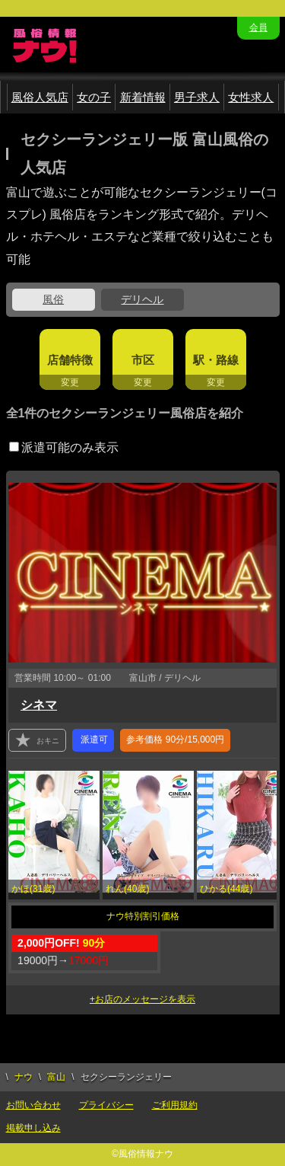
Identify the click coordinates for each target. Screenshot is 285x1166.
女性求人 (251, 97)
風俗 (53, 299)
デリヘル (142, 299)
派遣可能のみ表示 (64, 447)
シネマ (39, 704)
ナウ (23, 1077)
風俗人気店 (39, 97)
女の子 (94, 97)
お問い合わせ (33, 1105)
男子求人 (197, 97)
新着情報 (143, 97)
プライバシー (106, 1105)
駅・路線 (216, 359)
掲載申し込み (33, 1128)
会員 (258, 27)
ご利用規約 (175, 1105)
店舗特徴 (70, 359)
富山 (56, 1077)
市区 (142, 359)
